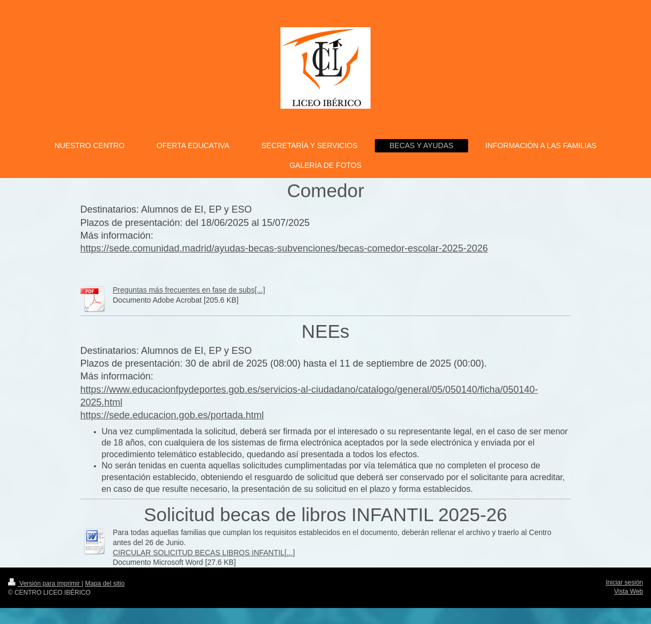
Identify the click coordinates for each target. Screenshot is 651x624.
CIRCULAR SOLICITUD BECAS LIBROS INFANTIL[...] (204, 552)
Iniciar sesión (624, 582)
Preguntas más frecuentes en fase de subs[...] (189, 290)
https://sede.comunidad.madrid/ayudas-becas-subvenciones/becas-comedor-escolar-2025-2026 (284, 248)
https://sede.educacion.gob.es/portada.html (172, 415)
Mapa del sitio (105, 583)
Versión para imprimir (45, 583)
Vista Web (628, 591)
